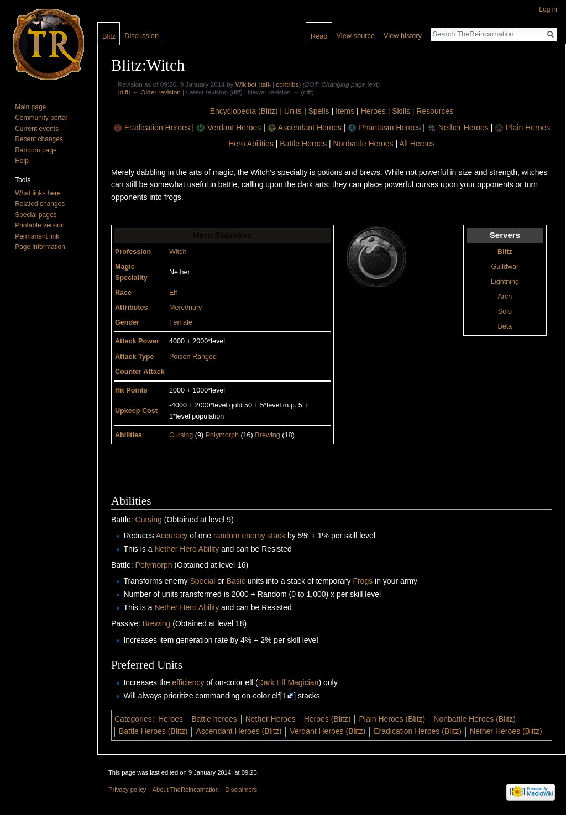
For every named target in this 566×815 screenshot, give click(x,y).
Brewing (267, 435)
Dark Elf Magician (288, 682)
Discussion (141, 35)
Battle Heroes (303, 143)
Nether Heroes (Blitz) (506, 731)
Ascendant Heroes (310, 127)
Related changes (40, 204)
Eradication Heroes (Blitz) (418, 731)
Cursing (181, 435)
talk (265, 84)
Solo (505, 311)
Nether (165, 548)
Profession (133, 252)
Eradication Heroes (157, 127)
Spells (318, 111)
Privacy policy (127, 789)
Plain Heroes (528, 127)
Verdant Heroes (234, 127)
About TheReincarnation (186, 789)
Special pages (35, 215)
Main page (30, 107)
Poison (180, 357)
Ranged (204, 357)
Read (319, 36)
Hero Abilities (251, 143)
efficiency (188, 682)
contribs (287, 84)
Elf (173, 293)
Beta (504, 326)
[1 (283, 695)
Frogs (363, 580)
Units (293, 111)
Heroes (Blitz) (327, 719)
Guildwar (505, 267)
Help (22, 161)
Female (180, 322)
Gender (127, 322)
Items (345, 111)
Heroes (373, 111)
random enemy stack (249, 535)
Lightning (505, 281)
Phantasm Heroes (390, 127)
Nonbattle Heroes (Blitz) (474, 719)
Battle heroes (214, 719)
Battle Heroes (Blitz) (153, 731)
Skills (401, 111)
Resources (434, 111)
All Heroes (417, 143)
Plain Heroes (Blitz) (392, 719)
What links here (38, 193)
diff (124, 92)
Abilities (128, 435)
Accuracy (172, 535)
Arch (504, 296)
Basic (236, 580)
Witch (177, 252)
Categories (133, 719)
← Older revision (156, 92)
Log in (548, 9)
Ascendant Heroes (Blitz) (238, 731)
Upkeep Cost (136, 411)
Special (202, 580)
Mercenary (185, 307)
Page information (40, 247)
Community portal (41, 117)
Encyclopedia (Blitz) (244, 111)
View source (356, 35)
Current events (37, 129)
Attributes (131, 307)
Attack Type (134, 357)
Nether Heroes (463, 127)
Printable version (39, 225)
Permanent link (37, 236)
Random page (35, 150)
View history (403, 35)
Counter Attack (140, 371)
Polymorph (222, 435)
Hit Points (131, 390)
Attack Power (137, 341)
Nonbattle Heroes (363, 143)
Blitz (504, 252)
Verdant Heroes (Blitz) (327, 731)
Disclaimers (241, 789)
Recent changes (39, 139)
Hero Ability (199, 548)
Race (123, 293)
